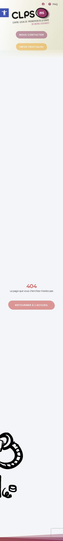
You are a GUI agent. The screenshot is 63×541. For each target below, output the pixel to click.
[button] (4, 12)
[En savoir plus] (31, 306)
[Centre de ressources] (31, 35)
